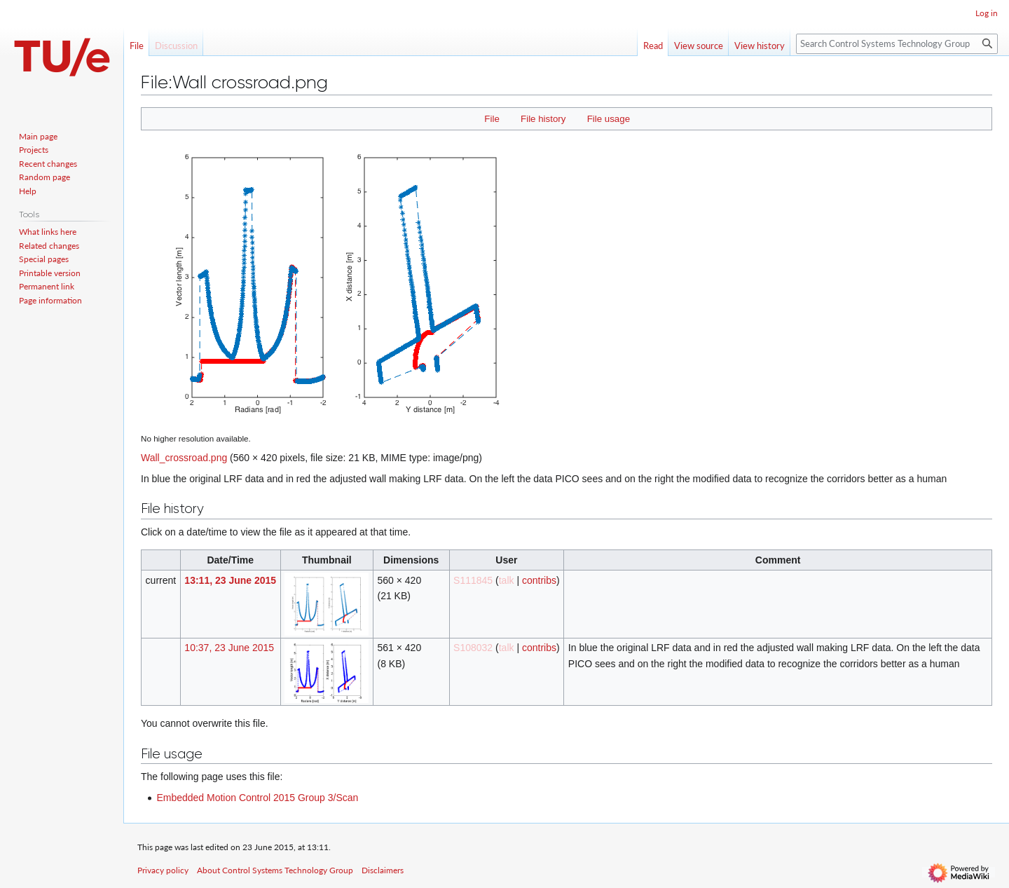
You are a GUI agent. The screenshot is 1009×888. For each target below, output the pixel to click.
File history (543, 119)
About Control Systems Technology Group (275, 870)
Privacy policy (162, 870)
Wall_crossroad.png (184, 457)
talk (506, 580)
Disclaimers (383, 870)
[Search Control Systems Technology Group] (897, 44)
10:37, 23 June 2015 (229, 647)
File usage (608, 119)
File (491, 119)
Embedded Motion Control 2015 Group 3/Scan (257, 797)
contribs (539, 580)
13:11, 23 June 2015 (230, 580)
